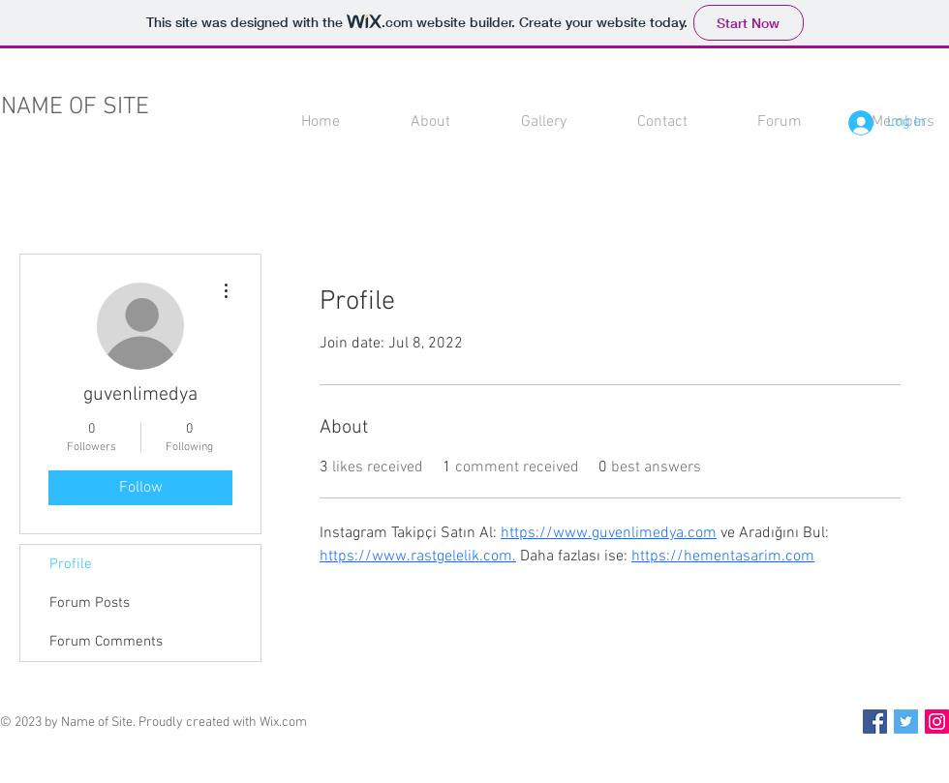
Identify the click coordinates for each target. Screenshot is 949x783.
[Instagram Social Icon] (937, 721)
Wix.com (283, 722)
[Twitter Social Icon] (906, 721)
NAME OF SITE (75, 107)
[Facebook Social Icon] (875, 721)
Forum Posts (89, 603)
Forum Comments (106, 641)
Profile (70, 564)
